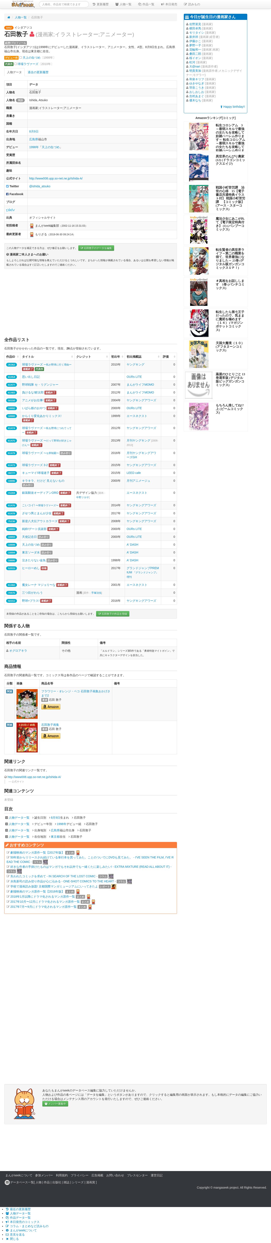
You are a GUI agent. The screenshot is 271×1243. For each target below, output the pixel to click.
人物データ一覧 (19, 817)
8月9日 (34, 131)
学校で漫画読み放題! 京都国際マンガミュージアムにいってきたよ (54, 886)
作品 (47, 1182)
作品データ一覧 (18, 1217)
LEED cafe (134, 473)
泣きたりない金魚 (34, 560)
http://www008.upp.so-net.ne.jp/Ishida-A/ (56, 178)
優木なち (195, 100)
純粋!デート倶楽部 (34, 529)
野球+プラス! (30, 600)
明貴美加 (195, 70)
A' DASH (132, 544)
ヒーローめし (31, 568)
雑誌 (66, 1182)
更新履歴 (100, 4)
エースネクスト (137, 416)
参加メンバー (44, 1175)
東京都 (55, 836)
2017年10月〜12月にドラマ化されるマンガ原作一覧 (45, 901)
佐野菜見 (195, 24)
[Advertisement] (90, 302)
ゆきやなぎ (196, 83)
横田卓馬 (195, 28)
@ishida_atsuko (39, 186)
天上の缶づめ (31, 57)
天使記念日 (29, 536)
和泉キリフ (196, 79)
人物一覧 (123, 4)
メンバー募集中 (55, 1103)
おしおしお (196, 92)
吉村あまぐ (196, 96)
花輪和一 (195, 49)
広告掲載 (97, 1175)
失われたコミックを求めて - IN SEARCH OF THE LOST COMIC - (53, 876)
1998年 (34, 147)
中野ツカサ (82, 497)
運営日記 (157, 1175)
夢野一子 (195, 45)
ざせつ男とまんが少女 (37, 513)
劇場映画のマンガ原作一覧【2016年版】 (37, 891)
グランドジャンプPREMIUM (143, 572)
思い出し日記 (31, 376)
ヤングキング (135, 364)
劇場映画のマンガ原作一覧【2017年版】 (37, 852)
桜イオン (195, 58)
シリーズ (78, 1182)
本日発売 (169, 4)
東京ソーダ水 (31, 552)
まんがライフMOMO (140, 384)
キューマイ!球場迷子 (36, 473)
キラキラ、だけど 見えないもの (43, 480)
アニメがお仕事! (33, 400)
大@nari (194, 66)
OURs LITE (134, 376)
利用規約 (62, 1175)
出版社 (56, 1182)
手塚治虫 (96, 592)
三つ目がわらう (32, 592)
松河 (192, 62)
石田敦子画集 (50, 724)
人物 (38, 1182)
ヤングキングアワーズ (141, 400)
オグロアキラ (18, 650)
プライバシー (79, 1175)
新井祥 (193, 37)
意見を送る (15, 1234)
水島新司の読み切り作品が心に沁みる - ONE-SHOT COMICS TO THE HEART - (63, 881)
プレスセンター (137, 1175)
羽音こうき (196, 87)
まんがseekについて (18, 1175)
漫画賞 (90, 1182)
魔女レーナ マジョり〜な (38, 584)
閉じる (12, 1238)
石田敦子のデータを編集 (96, 248)
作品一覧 (146, 4)
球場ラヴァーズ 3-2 (35, 465)
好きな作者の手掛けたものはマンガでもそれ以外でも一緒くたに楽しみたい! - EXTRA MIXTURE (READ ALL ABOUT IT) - (90, 866)
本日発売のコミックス (22, 1222)
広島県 (33, 139)
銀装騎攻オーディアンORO (40, 492)
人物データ (14, 72)
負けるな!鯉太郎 (33, 392)
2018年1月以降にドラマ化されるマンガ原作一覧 (42, 896)
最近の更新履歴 (18, 1209)
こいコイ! (40, 505)
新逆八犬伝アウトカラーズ (40, 521)
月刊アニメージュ (138, 480)
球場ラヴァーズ (28, 64)
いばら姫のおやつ (34, 408)
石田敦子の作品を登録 (112, 613)
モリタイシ (196, 32)
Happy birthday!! (232, 106)
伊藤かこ (195, 41)
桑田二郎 (195, 53)
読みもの (192, 4)
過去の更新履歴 (38, 72)
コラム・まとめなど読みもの (26, 1226)
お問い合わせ (115, 1175)
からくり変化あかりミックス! (41, 416)
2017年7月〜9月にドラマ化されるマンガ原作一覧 (43, 906)
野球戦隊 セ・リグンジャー (40, 384)
